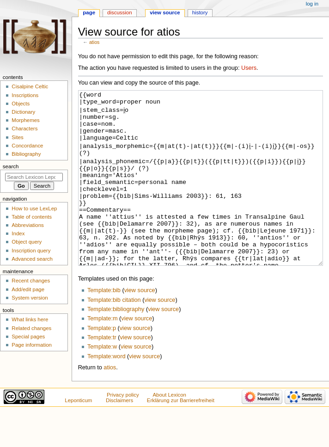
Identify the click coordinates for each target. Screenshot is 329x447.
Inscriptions (25, 95)
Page (89, 12)
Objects (21, 103)
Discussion (119, 12)
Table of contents (32, 217)
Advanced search (32, 259)
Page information (32, 345)
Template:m (102, 353)
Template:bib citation (114, 334)
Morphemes (25, 120)
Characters (24, 128)
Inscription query (31, 250)
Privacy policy (123, 429)
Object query (27, 242)
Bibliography (26, 154)
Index (18, 233)
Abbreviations (27, 225)
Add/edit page (28, 289)
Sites (17, 137)
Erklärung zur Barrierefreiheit (180, 435)
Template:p (101, 363)
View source (165, 12)
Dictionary (23, 112)
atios (94, 42)
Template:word (106, 391)
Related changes (31, 328)
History (200, 12)
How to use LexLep (34, 208)
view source (139, 325)
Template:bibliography (115, 344)
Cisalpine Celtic (30, 86)
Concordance (27, 145)
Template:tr (101, 372)
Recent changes (31, 280)
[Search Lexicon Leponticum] (34, 177)
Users (248, 68)
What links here (30, 319)
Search (11, 166)
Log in (312, 3)
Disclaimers (119, 435)
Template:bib (104, 325)
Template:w (102, 381)
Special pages (28, 336)
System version (30, 297)
